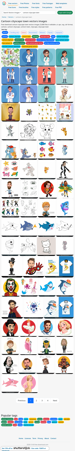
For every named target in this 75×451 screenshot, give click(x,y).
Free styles (35, 7)
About (46, 438)
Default (5, 32)
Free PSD (58, 7)
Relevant (42, 32)
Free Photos (24, 3)
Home (4, 17)
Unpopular (59, 32)
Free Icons (12, 7)
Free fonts (36, 3)
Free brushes (23, 7)
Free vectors (12, 3)
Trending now (14, 32)
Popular (50, 32)
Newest (24, 32)
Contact (53, 438)
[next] (55, 400)
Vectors (11, 17)
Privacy (40, 438)
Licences (28, 438)
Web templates (61, 3)
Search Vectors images (11, 13)
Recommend (33, 32)
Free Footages (48, 3)
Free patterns (47, 7)
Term (34, 438)
